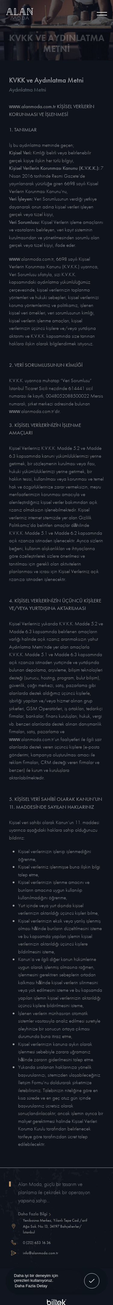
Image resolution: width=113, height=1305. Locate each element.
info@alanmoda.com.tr (40, 1252)
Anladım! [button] (91, 1276)
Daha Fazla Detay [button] (30, 1285)
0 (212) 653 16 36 (37, 1242)
